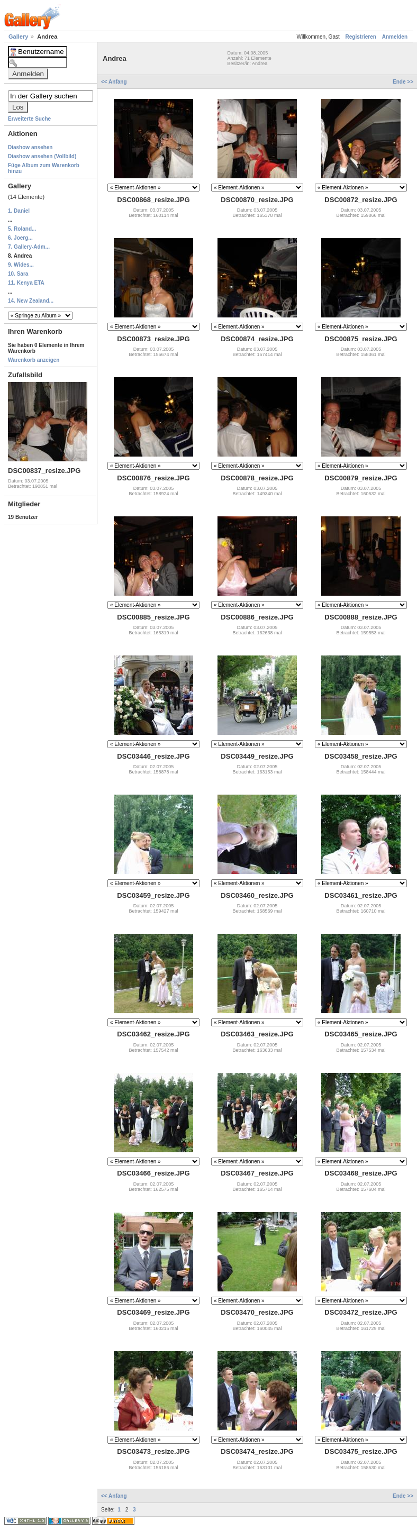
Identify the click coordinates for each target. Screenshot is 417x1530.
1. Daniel (19, 211)
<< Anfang (114, 82)
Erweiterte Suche (29, 119)
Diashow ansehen (30, 147)
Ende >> (403, 82)
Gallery (19, 36)
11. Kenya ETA (26, 283)
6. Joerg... (20, 238)
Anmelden (394, 37)
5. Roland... (22, 229)
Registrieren (361, 37)
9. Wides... (21, 265)
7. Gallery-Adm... (29, 247)
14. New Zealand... (30, 301)
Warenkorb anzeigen (33, 360)
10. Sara (18, 274)
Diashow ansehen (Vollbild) (42, 156)
